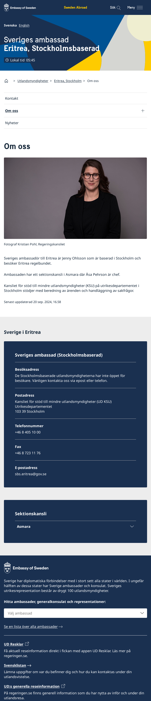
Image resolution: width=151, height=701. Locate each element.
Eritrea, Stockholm (68, 81)
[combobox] (75, 613)
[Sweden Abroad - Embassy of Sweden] (23, 7)
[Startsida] (8, 81)
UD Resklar (13, 644)
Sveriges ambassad (51, 44)
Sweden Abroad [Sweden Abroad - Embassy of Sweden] (75, 7)
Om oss (11, 110)
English (24, 25)
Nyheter (11, 123)
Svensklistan (15, 665)
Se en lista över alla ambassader (31, 626)
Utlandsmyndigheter (32, 81)
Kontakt (11, 98)
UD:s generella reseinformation (32, 686)
